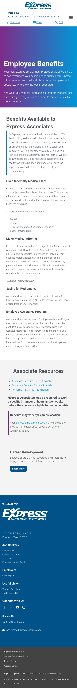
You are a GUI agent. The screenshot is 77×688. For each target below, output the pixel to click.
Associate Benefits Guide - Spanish (32, 385)
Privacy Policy (10, 661)
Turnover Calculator (11, 589)
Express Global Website (14, 651)
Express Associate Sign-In (14, 562)
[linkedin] (11, 607)
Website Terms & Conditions (16, 656)
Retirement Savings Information (30, 389)
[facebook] (4, 607)
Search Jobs (8, 550)
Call (61, 22)
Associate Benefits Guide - (27, 381)
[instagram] (23, 607)
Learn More (18, 468)
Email (39, 22)
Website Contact (11, 666)
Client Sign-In (8, 575)
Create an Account (10, 554)
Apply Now (7, 558)
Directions (15, 22)
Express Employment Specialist (32, 422)
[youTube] (17, 607)
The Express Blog (10, 593)
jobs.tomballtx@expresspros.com (23, 630)
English (46, 381)
